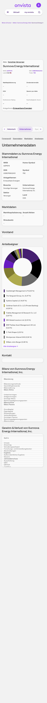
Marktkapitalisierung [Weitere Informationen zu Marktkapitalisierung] (9, 83)
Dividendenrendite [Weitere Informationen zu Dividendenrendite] (33, 83)
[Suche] (39, 12)
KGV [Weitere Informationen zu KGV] (4, 91)
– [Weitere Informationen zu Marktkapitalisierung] (3, 86)
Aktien (15, 23)
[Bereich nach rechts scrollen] (40, 129)
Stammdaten (17, 138)
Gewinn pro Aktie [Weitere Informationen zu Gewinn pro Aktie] (32, 91)
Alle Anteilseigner (10, 346)
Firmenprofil (6, 138)
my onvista (29, 12)
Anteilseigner (39, 138)
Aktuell (16, 12)
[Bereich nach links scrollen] (4, 129)
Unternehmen (25, 129)
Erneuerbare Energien (22, 108)
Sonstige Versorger (16, 62)
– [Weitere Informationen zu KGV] (3, 95)
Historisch (11, 129)
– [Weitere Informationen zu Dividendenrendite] (27, 86)
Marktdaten (28, 138)
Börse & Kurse (6, 23)
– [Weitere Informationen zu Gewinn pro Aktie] (27, 95)
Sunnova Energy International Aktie (28, 23)
